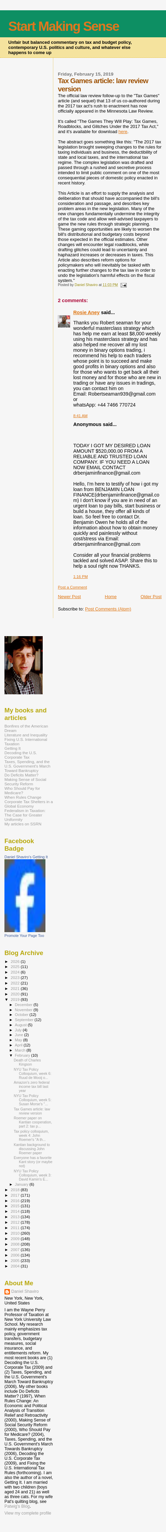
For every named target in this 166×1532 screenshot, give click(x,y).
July (19, 1030)
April (19, 1045)
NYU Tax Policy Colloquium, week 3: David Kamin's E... (32, 1175)
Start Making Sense (63, 26)
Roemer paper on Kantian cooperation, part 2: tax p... (33, 1122)
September (25, 1020)
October (22, 1015)
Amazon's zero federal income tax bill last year (32, 1086)
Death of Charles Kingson (27, 1062)
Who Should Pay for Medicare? (22, 790)
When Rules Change (22, 797)
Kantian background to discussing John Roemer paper (32, 1149)
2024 (15, 972)
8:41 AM (80, 416)
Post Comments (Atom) (108, 608)
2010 (15, 1233)
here (123, 131)
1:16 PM (80, 577)
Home (111, 596)
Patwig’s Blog (17, 1506)
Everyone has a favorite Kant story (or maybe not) (33, 1162)
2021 (15, 988)
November (24, 1010)
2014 (15, 1211)
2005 (15, 1260)
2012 (15, 1222)
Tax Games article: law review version (32, 1111)
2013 (15, 1216)
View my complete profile (27, 1513)
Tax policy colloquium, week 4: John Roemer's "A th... (31, 1135)
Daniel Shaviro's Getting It (26, 857)
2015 (15, 1205)
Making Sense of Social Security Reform (25, 781)
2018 (15, 1189)
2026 (15, 961)
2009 (15, 1238)
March (21, 1050)
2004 (15, 1266)
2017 (15, 1195)
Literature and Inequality (25, 735)
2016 (15, 1200)
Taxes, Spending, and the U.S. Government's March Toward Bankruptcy (27, 766)
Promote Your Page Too (24, 936)
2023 (15, 977)
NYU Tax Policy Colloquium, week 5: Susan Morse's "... (32, 1100)
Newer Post (69, 596)
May (19, 1040)
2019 (15, 999)
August (21, 1025)
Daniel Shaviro (25, 1291)
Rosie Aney (86, 312)
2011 (15, 1227)
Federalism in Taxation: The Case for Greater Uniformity (24, 815)
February (23, 1055)
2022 (15, 983)
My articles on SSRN (22, 824)
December (24, 1005)
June (19, 1035)
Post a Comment (72, 587)
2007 (15, 1249)
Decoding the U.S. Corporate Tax (20, 754)
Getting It (12, 748)
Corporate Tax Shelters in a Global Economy (28, 803)
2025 (15, 966)
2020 (15, 994)
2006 (15, 1255)
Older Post (151, 596)
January (22, 1184)
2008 (15, 1244)
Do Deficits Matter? (21, 775)
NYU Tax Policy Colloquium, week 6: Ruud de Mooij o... (32, 1073)
